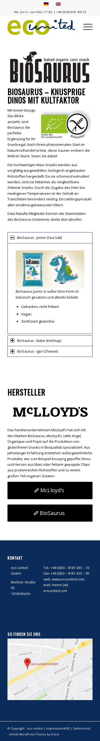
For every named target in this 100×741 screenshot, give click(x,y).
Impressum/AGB (58, 728)
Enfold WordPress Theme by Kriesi (34, 734)
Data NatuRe (17, 213)
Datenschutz (82, 728)
